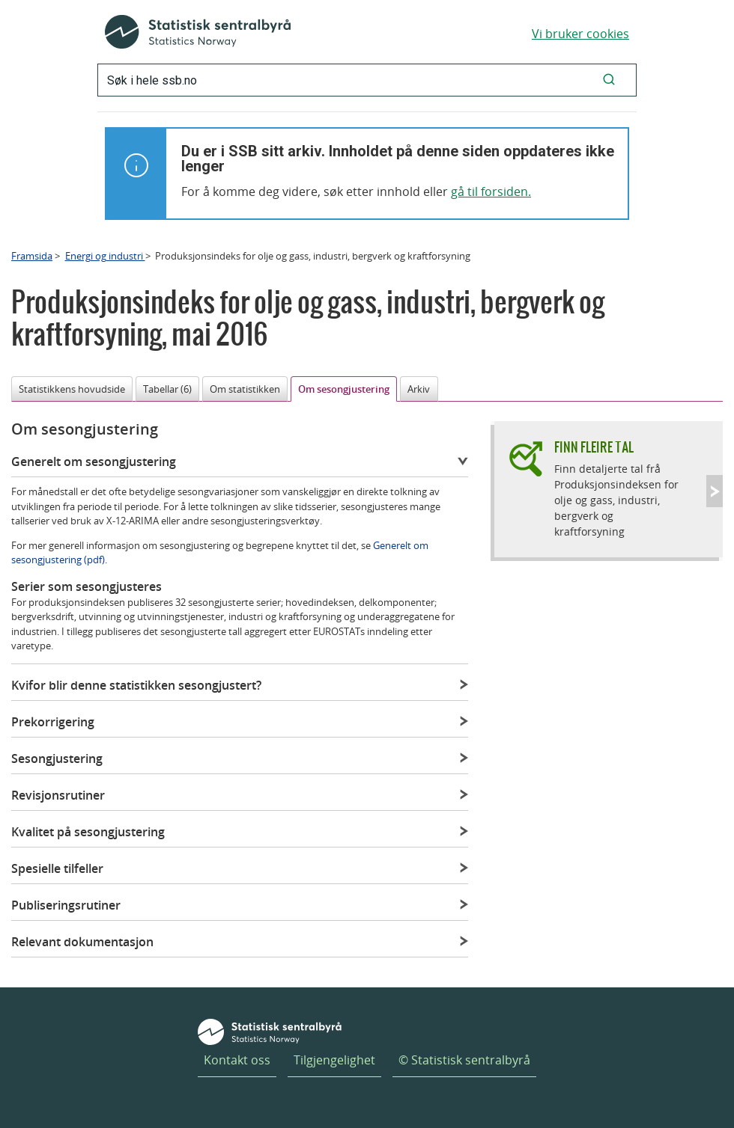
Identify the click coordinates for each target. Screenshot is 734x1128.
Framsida (31, 256)
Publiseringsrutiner (66, 905)
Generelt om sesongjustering (93, 461)
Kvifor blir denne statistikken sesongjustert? (136, 685)
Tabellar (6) (167, 389)
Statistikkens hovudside (72, 389)
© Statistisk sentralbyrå (464, 1060)
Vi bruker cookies (580, 33)
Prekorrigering (52, 722)
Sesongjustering (57, 758)
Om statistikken (245, 389)
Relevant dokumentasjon (82, 942)
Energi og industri (105, 256)
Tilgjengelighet (334, 1060)
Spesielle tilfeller (57, 868)
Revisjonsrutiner (58, 795)
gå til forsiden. (491, 191)
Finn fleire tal (594, 447)
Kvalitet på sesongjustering (88, 832)
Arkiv (418, 389)
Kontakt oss (237, 1060)
